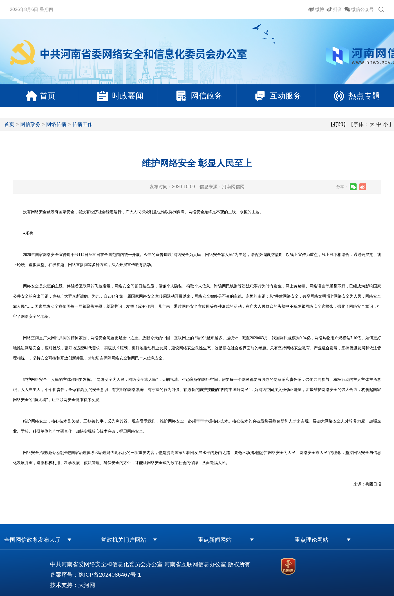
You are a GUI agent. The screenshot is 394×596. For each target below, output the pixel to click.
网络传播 (56, 124)
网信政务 (30, 124)
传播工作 (82, 124)
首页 (9, 124)
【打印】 (338, 124)
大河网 (86, 585)
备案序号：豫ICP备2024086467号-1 (95, 575)
